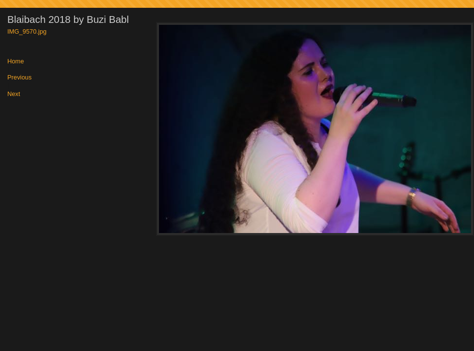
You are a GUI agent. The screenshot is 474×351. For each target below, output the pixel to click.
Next (13, 94)
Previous (19, 78)
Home (15, 61)
